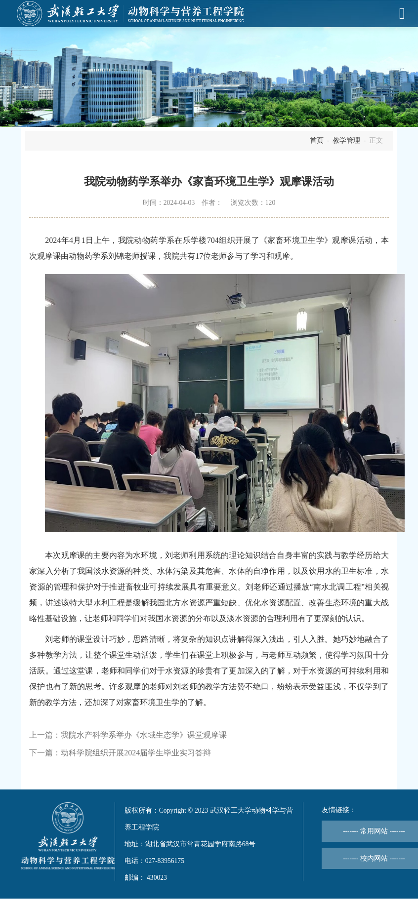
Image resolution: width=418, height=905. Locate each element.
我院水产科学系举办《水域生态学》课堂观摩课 (144, 735)
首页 (317, 140)
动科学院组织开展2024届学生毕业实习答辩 (136, 752)
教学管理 (346, 140)
